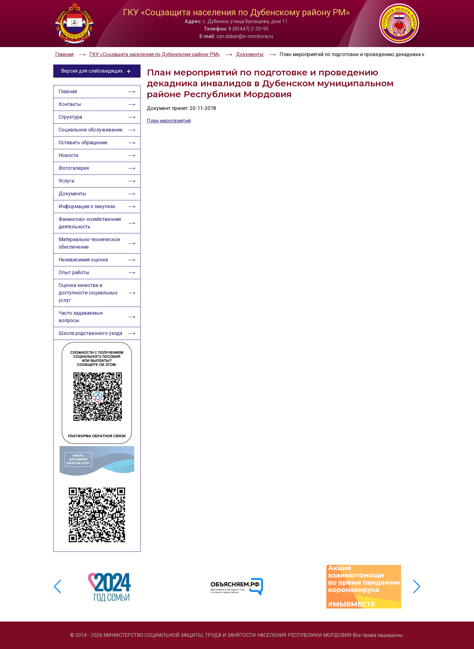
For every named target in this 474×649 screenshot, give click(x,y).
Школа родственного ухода (90, 333)
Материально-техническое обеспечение (89, 243)
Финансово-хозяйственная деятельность (90, 223)
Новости (68, 155)
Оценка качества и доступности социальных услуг (88, 292)
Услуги (66, 181)
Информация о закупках (87, 206)
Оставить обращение (83, 143)
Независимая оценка (83, 260)
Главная (68, 91)
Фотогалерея (74, 168)
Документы (72, 194)
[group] (110, 586)
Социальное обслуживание (90, 130)
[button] (417, 587)
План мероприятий (169, 121)
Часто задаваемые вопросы (81, 316)
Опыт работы (74, 272)
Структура (70, 117)
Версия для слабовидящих (96, 71)
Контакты (70, 104)
